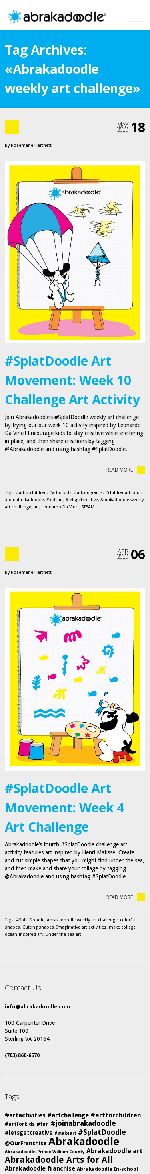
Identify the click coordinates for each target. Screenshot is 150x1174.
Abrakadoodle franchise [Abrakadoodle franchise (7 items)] (40, 1168)
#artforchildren (31, 492)
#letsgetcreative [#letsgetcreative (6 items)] (29, 1132)
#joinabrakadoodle (24, 499)
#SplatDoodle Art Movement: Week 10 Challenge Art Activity (72, 380)
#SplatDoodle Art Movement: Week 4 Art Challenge (64, 807)
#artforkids (60, 492)
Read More (125, 470)
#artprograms (88, 492)
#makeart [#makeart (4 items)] (65, 1133)
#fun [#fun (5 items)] (42, 1124)
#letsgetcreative (82, 499)
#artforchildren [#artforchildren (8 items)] (115, 1115)
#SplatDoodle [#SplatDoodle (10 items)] (102, 1132)
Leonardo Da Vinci (60, 507)
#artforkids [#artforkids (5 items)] (20, 1124)
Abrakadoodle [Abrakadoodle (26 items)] (83, 1141)
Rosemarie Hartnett (31, 145)
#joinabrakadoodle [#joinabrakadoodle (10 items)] (83, 1123)
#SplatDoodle (30, 920)
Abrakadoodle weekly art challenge (82, 920)
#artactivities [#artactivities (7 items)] (25, 1115)
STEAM (87, 507)
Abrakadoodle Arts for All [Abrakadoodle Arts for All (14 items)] (59, 1160)
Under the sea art (63, 934)
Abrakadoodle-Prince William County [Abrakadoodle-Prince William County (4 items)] (45, 1151)
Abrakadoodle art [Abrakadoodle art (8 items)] (114, 1151)
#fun (137, 492)
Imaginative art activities (81, 927)
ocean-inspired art (24, 934)
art (36, 507)
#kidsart (54, 499)
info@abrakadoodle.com (37, 1007)
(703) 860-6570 (22, 1055)
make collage (122, 927)
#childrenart (117, 492)
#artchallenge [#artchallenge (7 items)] (68, 1115)
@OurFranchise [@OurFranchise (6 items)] (26, 1143)
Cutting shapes (38, 927)
